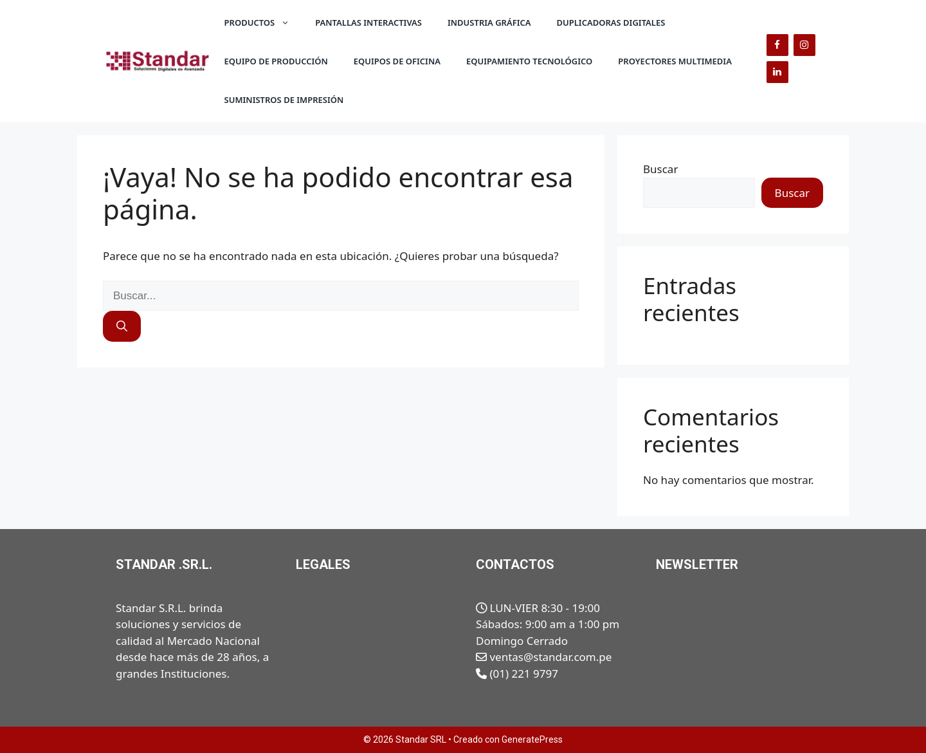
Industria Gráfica (489, 22)
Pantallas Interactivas (368, 22)
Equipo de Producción (276, 61)
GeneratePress (532, 739)
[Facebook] (777, 45)
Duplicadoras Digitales (611, 22)
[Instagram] (804, 45)
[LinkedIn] (777, 72)
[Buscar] (122, 326)
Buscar (660, 169)
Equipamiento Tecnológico (529, 61)
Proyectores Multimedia (675, 61)
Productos (263, 22)
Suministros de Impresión (284, 100)
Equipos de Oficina (397, 61)
